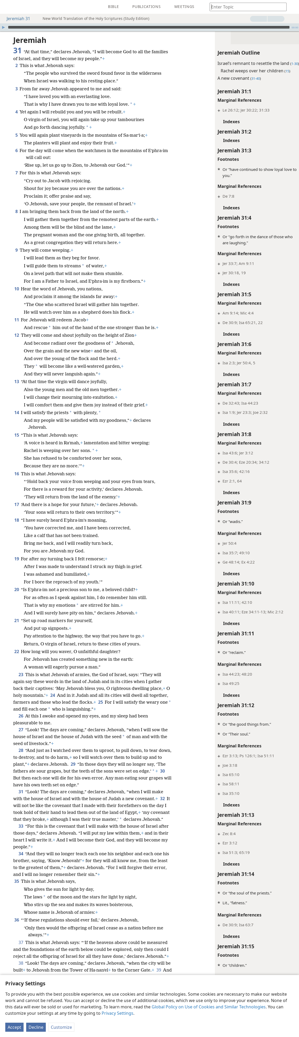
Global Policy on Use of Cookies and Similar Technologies (209, 1007)
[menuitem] (8, 7)
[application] (149, 27)
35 (16, 881)
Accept (14, 1027)
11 (16, 320)
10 (16, 289)
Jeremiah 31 (15, 18)
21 (16, 620)
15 (16, 435)
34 (20, 854)
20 (16, 589)
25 (100, 702)
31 (20, 792)
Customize (61, 1027)
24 (52, 695)
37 (20, 942)
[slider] (148, 27)
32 (162, 798)
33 (20, 826)
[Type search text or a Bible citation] (245, 7)
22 (16, 651)
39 (158, 970)
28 (20, 750)
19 (16, 559)
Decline (36, 1027)
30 (162, 771)
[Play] (3, 27)
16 (16, 474)
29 (73, 764)
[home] (8, 7)
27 (20, 730)
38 (20, 963)
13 (16, 381)
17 (16, 504)
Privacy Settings (117, 1013)
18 (16, 520)
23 (20, 674)
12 (16, 335)
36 (16, 920)
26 (20, 716)
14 (16, 412)
